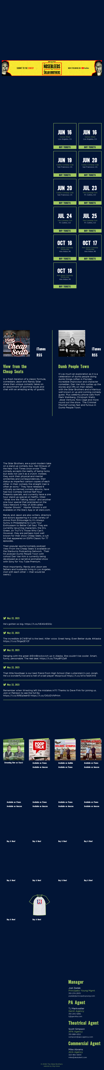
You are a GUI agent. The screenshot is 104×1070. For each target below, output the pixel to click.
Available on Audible (65, 763)
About (47, 50)
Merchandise (79, 50)
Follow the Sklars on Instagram (52, 54)
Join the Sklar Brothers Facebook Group (41, 54)
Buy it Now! (11, 841)
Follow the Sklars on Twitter (46, 54)
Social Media (61, 50)
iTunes (41, 349)
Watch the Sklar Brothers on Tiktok (62, 54)
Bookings (95, 50)
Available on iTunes (40, 763)
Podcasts (35, 50)
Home (6, 50)
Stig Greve (56, 1066)
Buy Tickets (65, 147)
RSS (39, 355)
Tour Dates (19, 50)
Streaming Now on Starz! (13, 763)
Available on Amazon (40, 767)
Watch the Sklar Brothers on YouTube (57, 54)
